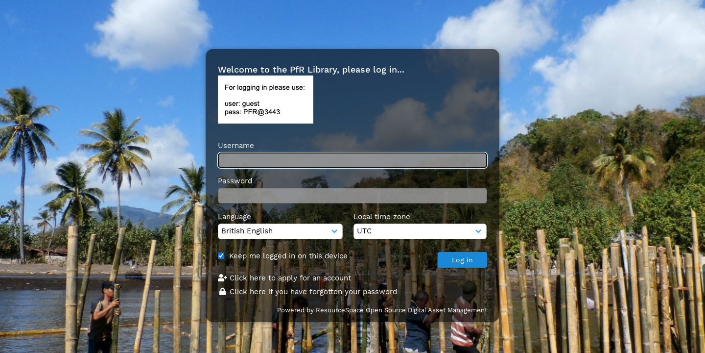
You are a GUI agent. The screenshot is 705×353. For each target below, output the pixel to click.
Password (235, 180)
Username (236, 145)
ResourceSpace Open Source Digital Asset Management (401, 310)
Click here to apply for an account (284, 278)
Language (234, 216)
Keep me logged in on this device (288, 256)
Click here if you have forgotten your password (307, 291)
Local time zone (381, 216)
